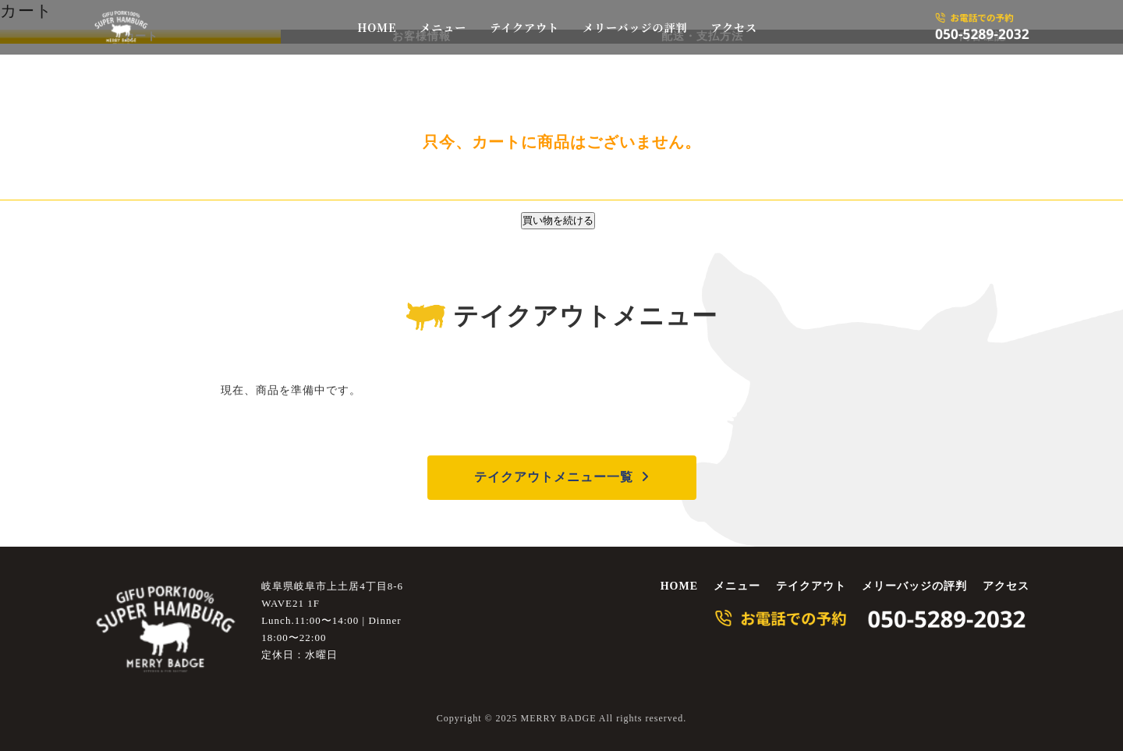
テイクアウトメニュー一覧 (553, 477)
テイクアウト (524, 27)
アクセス (733, 27)
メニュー (443, 27)
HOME (376, 27)
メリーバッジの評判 (635, 27)
